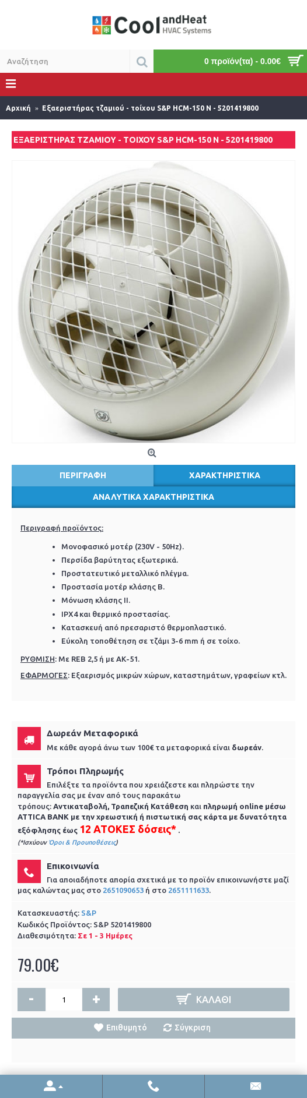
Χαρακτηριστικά (224, 475)
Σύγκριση (193, 1027)
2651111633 (188, 890)
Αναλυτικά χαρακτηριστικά (153, 497)
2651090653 (123, 890)
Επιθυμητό (126, 1027)
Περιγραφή (83, 475)
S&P (88, 913)
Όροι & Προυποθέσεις (82, 842)
